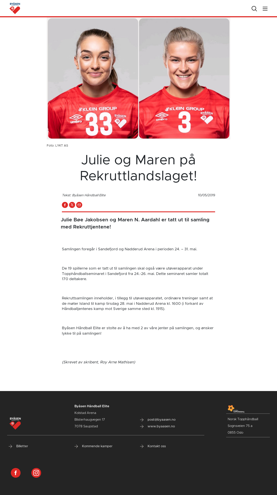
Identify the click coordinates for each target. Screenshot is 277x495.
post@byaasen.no (158, 420)
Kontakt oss (153, 446)
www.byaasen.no (157, 426)
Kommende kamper (93, 446)
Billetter (18, 446)
